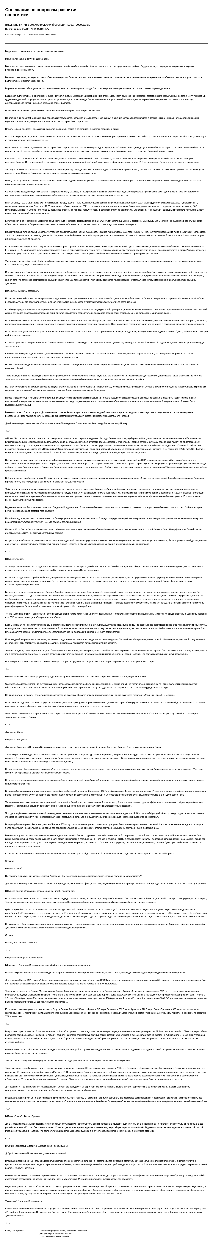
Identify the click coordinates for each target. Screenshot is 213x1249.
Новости (62, 1231)
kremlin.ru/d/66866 (62, 1236)
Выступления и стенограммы (77, 1231)
